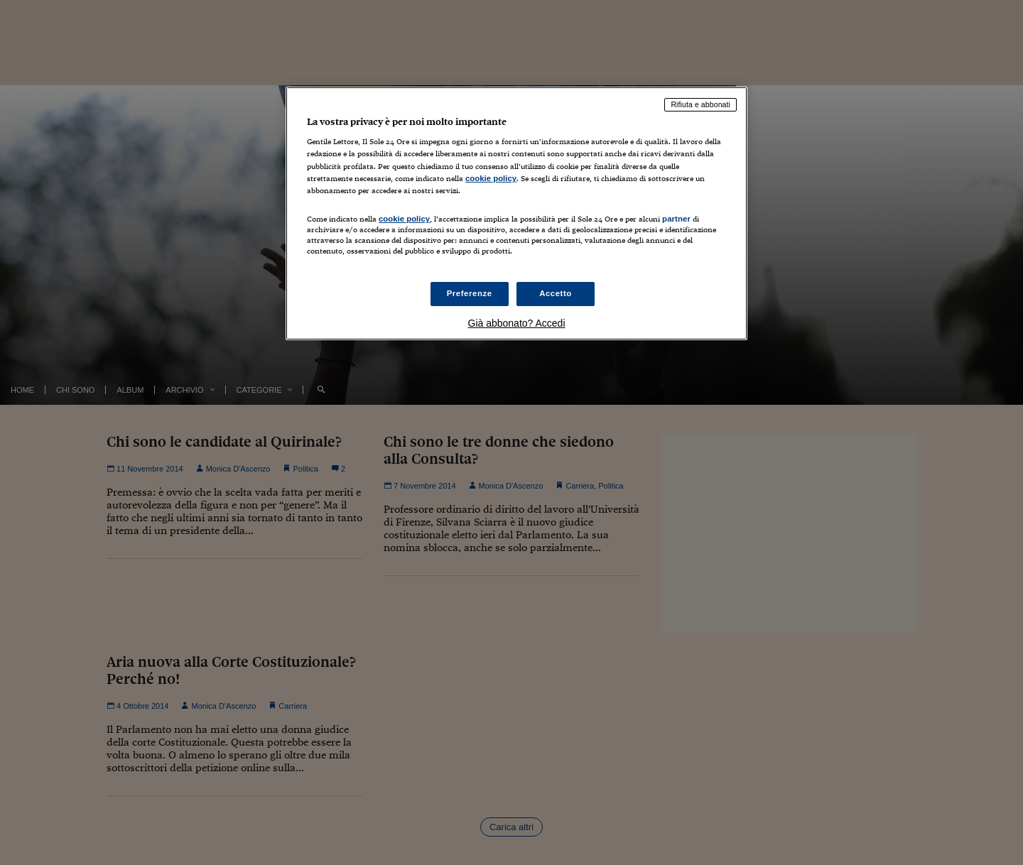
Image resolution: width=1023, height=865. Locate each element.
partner (676, 218)
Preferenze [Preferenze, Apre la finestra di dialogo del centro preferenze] (469, 293)
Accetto (555, 293)
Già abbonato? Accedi (516, 323)
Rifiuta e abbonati (700, 104)
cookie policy (490, 178)
